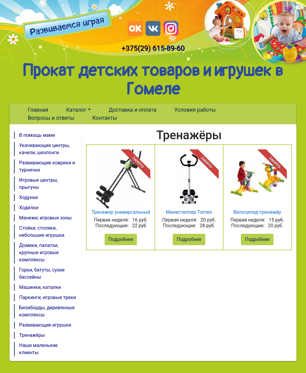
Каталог (76, 110)
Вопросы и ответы (51, 118)
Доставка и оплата (133, 110)
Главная (38, 110)
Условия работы (194, 110)
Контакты (104, 118)
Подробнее (120, 239)
